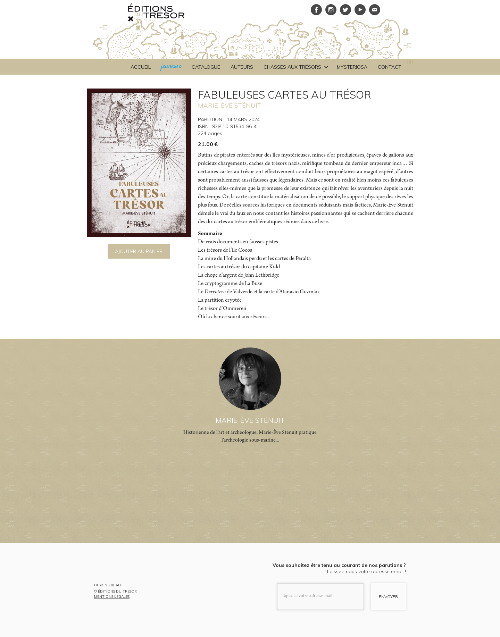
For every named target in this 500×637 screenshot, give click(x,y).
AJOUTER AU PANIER (138, 251)
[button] (295, 67)
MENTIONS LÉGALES (112, 596)
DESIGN (107, 585)
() (410, 62)
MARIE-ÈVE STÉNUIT (229, 105)
